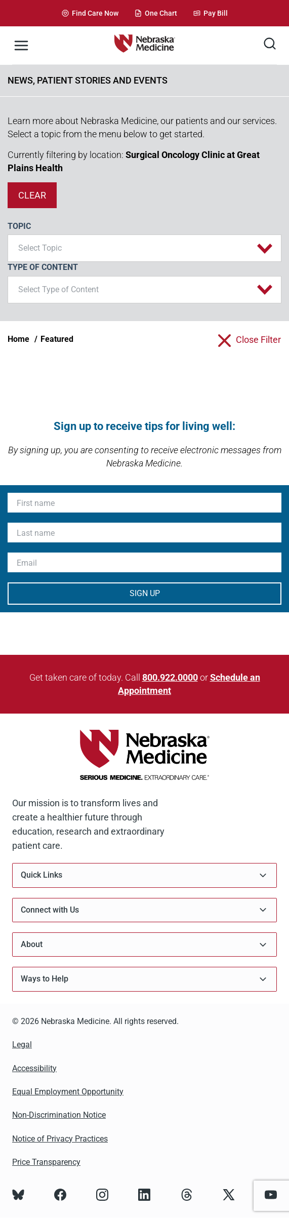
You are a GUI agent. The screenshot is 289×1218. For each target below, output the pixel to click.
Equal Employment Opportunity (67, 1091)
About (144, 944)
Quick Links (144, 875)
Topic (19, 226)
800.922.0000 (170, 677)
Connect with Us (144, 910)
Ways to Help (144, 979)
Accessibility (34, 1068)
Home (18, 339)
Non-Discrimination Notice (59, 1115)
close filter (258, 339)
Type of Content (43, 267)
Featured (56, 339)
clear (32, 195)
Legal (22, 1044)
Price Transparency (46, 1162)
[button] (144, 248)
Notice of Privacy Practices (60, 1139)
